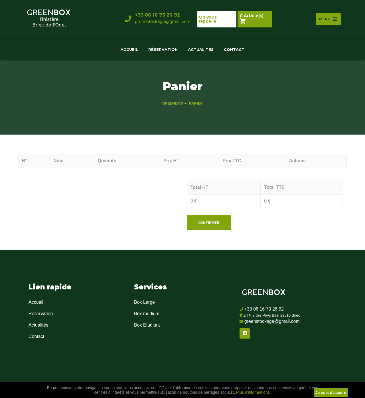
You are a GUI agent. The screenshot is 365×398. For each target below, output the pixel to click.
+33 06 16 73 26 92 (157, 15)
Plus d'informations (252, 392)
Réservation (163, 49)
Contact (234, 49)
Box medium (146, 313)
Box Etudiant (147, 325)
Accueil (129, 49)
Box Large (144, 302)
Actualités (201, 49)
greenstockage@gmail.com (162, 21)
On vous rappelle (208, 19)
